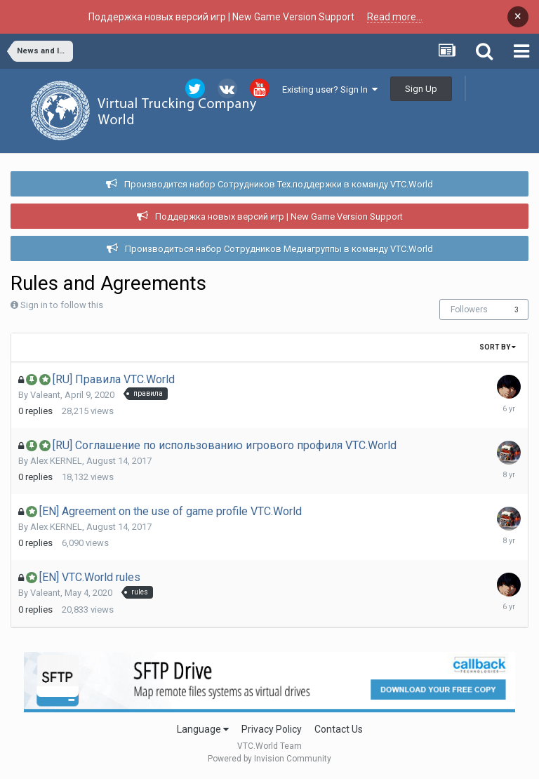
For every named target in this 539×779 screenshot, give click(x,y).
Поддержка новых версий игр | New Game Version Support (279, 216)
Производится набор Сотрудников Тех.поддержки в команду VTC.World (278, 184)
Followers (469, 309)
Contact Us (338, 729)
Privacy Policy (271, 729)
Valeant (45, 395)
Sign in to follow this (61, 305)
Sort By (497, 347)
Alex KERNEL (56, 460)
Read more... (394, 16)
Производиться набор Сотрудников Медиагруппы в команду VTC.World (279, 249)
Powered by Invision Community (269, 759)
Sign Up (421, 89)
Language (203, 729)
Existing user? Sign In (330, 89)
